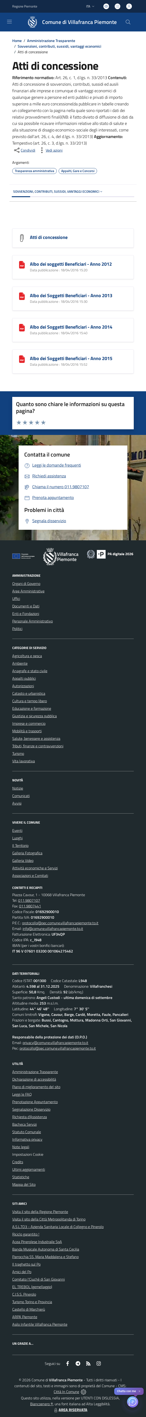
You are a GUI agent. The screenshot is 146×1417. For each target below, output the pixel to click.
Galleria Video (22, 860)
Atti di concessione (49, 237)
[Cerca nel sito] (128, 22)
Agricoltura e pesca (27, 656)
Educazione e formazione (31, 708)
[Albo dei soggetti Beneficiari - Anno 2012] (22, 264)
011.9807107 (29, 900)
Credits (17, 1162)
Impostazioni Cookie (27, 1154)
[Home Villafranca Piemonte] (70, 22)
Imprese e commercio (28, 723)
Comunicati (21, 796)
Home (17, 40)
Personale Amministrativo (32, 621)
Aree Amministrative (28, 591)
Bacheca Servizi (24, 1124)
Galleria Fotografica (27, 853)
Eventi (17, 830)
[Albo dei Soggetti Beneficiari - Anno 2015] (22, 359)
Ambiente (20, 663)
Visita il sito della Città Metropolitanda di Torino (48, 1219)
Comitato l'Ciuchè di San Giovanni (38, 1279)
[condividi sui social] (24, 150)
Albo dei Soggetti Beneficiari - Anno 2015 (71, 358)
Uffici (16, 598)
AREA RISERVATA (70, 1410)
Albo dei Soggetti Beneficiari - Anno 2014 (71, 326)
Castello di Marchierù (28, 1309)
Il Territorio (20, 845)
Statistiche (20, 1177)
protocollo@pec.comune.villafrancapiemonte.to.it (60, 923)
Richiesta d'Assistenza (29, 1117)
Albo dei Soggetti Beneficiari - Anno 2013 (71, 295)
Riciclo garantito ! (25, 1234)
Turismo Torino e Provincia (32, 1302)
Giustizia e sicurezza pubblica (34, 716)
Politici (17, 628)
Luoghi (17, 838)
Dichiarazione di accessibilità (34, 1079)
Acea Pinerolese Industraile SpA (37, 1241)
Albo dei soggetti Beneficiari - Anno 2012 (71, 264)
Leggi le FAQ (22, 1094)
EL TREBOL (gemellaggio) (32, 1287)
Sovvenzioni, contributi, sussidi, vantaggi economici (59, 46)
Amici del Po (21, 1272)
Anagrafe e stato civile (29, 671)
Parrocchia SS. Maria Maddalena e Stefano (45, 1257)
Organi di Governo (26, 583)
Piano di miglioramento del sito (36, 1087)
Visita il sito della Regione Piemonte (40, 1211)
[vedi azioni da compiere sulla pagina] (50, 150)
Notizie (17, 788)
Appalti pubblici (24, 678)
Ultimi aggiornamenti (28, 1169)
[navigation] (9, 21)
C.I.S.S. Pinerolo (24, 1294)
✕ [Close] (139, 1391)
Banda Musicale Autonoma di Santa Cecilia (45, 1249)
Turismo (18, 753)
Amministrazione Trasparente (51, 40)
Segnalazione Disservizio (31, 1109)
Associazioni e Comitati (30, 875)
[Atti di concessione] (22, 237)
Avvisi (16, 803)
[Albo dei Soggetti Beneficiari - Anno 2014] (22, 327)
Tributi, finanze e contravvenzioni (37, 746)
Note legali (20, 1147)
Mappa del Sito (24, 1184)
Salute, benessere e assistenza (36, 738)
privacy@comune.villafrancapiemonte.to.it (55, 1042)
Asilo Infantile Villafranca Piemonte (39, 1324)
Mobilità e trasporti (27, 731)
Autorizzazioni (23, 686)
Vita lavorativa (23, 761)
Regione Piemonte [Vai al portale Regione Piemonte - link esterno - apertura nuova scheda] (24, 6)
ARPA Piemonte (24, 1317)
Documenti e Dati (25, 606)
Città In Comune (66, 1391)
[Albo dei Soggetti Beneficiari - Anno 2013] (22, 296)
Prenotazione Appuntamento (35, 1102)
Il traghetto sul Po (26, 1264)
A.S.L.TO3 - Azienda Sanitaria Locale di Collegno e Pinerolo (58, 1226)
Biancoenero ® (41, 1404)
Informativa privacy (27, 1139)
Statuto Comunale (26, 1132)
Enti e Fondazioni (25, 613)
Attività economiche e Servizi (35, 868)
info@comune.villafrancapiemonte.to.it (53, 928)
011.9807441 (30, 906)
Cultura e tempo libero (29, 701)
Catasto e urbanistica (28, 693)
